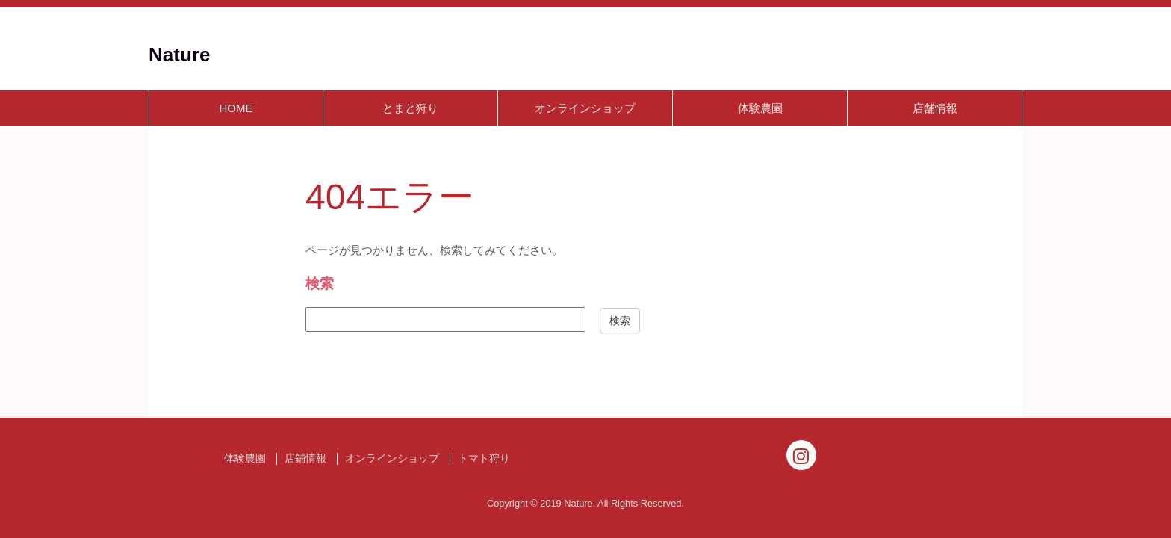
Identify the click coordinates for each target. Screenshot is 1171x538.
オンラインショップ (585, 108)
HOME (236, 108)
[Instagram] (801, 455)
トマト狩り (484, 458)
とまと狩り (410, 108)
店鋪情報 (305, 458)
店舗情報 (935, 108)
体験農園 (760, 108)
